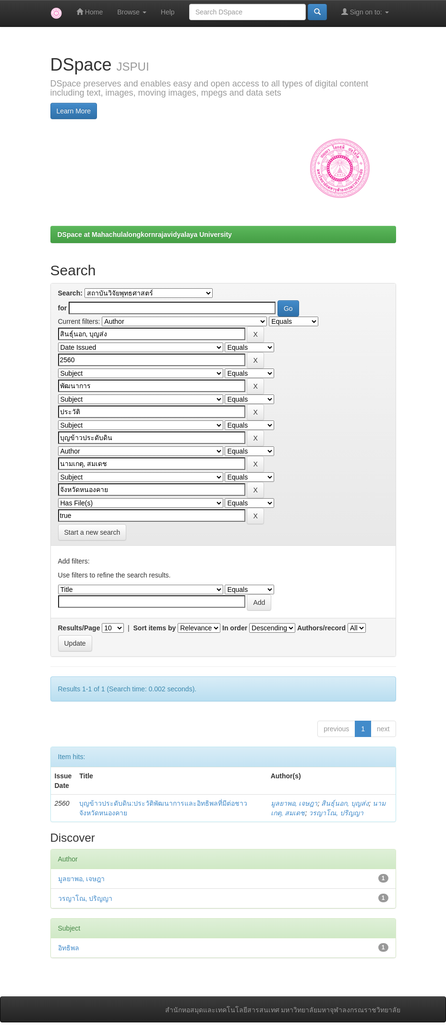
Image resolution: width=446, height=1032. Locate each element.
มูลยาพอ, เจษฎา (294, 803)
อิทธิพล (68, 948)
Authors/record (321, 628)
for (62, 308)
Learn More (74, 111)
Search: (70, 293)
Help (168, 12)
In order (234, 628)
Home (89, 12)
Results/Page (79, 628)
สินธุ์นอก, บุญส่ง (345, 803)
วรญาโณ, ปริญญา (336, 813)
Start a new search (92, 532)
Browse (131, 12)
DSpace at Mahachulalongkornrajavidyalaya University (145, 234)
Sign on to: (365, 12)
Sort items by (154, 628)
